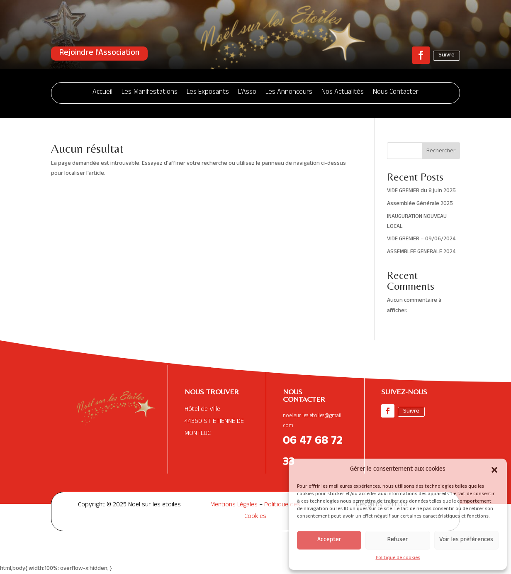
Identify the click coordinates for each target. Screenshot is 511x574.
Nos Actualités (342, 93)
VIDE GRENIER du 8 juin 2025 (421, 191)
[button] (494, 470)
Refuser (397, 540)
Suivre (446, 55)
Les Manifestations (150, 93)
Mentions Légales (234, 505)
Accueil (102, 93)
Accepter (329, 540)
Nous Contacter (396, 93)
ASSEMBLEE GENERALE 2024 (421, 252)
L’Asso (247, 93)
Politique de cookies (398, 558)
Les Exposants (208, 93)
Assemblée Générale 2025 (420, 204)
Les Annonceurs (288, 93)
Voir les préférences (466, 540)
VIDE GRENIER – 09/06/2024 (421, 239)
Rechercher (440, 151)
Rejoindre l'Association (99, 53)
